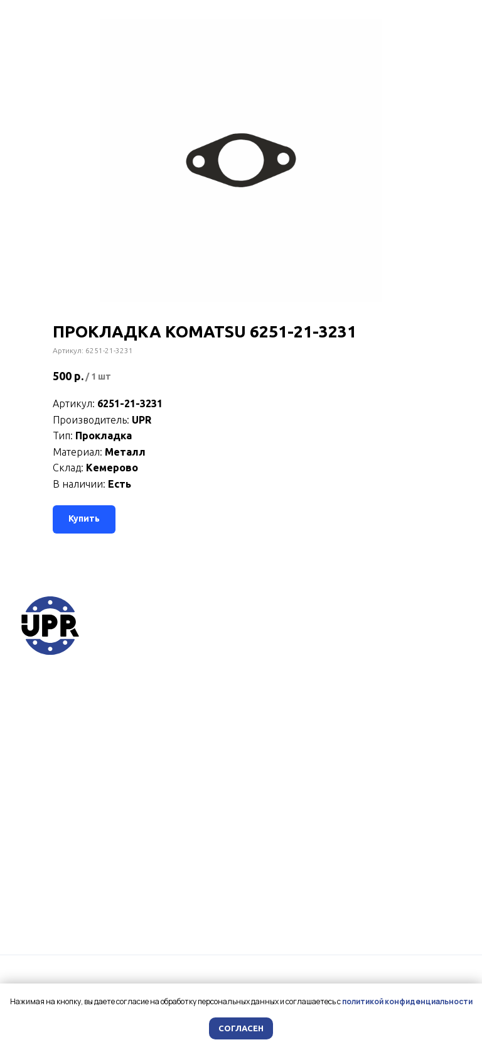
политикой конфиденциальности (407, 1001)
